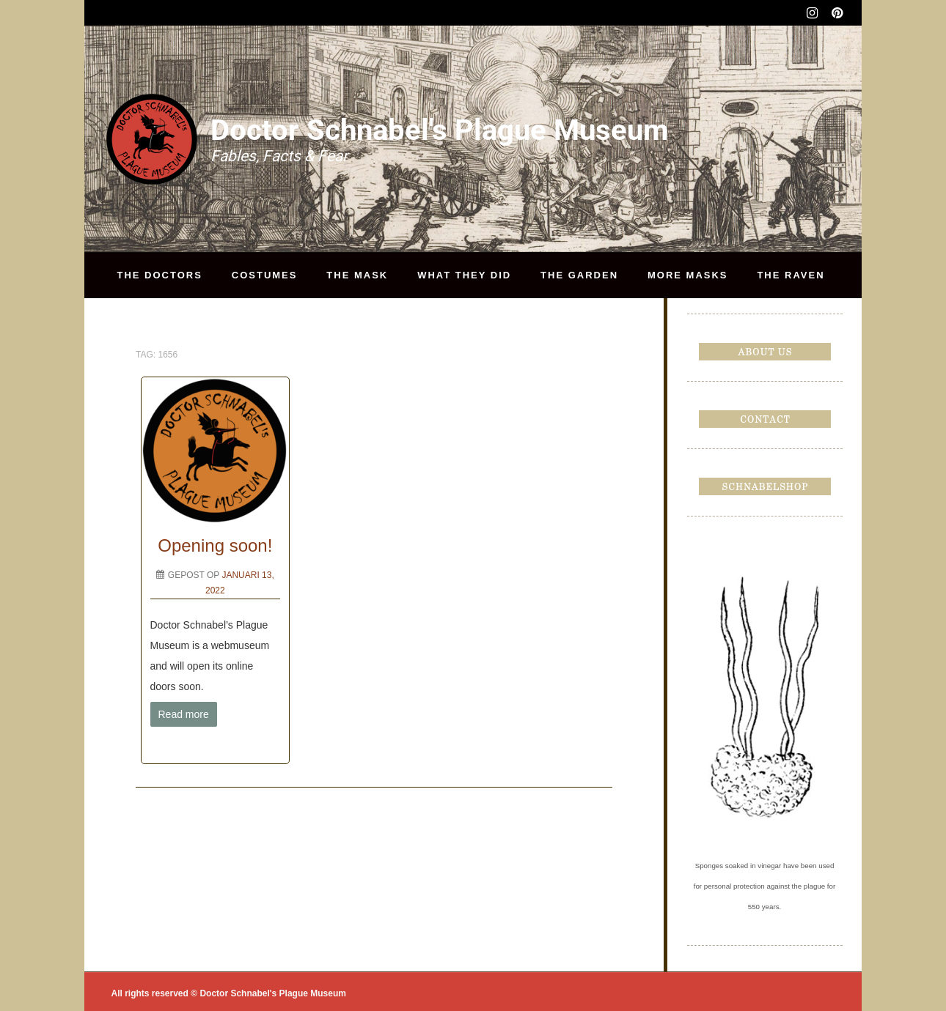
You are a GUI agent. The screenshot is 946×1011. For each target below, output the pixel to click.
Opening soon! (215, 545)
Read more (183, 714)
